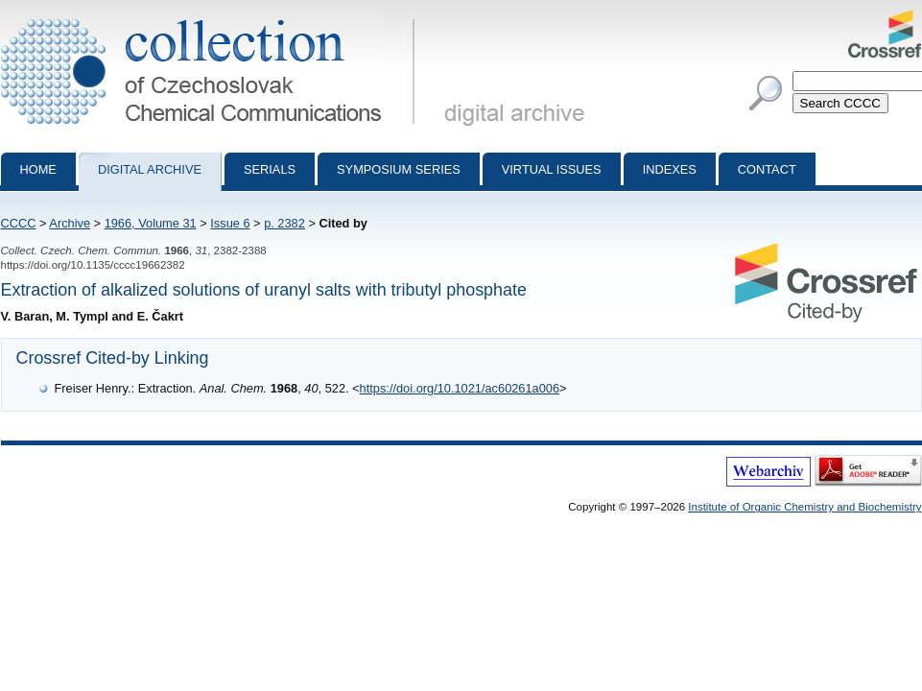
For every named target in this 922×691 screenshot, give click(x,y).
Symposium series (399, 169)
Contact (767, 169)
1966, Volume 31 (151, 223)
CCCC (18, 223)
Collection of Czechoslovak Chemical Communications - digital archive (211, 17)
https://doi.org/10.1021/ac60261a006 (459, 388)
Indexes (670, 169)
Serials (270, 169)
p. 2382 (284, 223)
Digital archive (149, 169)
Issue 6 (229, 223)
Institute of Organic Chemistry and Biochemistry (804, 506)
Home (38, 169)
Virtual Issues (552, 169)
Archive (69, 223)
